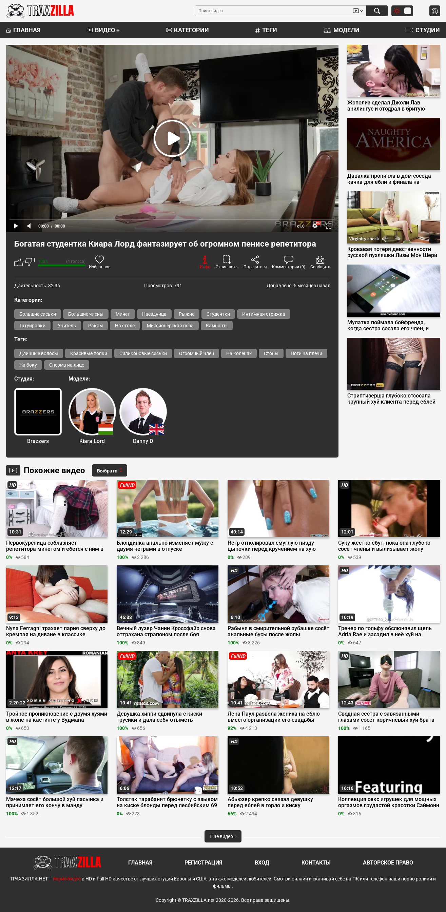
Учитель (67, 325)
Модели (342, 30)
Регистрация (203, 862)
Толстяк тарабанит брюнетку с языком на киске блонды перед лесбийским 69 (167, 802)
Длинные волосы (38, 353)
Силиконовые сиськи (143, 353)
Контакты (316, 862)
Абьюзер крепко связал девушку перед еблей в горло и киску (270, 802)
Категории (187, 30)
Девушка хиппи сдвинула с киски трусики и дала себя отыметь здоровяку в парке (159, 717)
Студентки (218, 314)
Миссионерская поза (170, 325)
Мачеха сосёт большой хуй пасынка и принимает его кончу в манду (54, 802)
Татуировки (32, 325)
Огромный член (196, 353)
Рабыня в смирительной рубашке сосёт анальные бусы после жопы (278, 631)
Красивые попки (88, 353)
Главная (23, 30)
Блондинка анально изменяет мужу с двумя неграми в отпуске (165, 546)
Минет (123, 314)
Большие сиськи (37, 314)
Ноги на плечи (306, 353)
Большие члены (85, 314)
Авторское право (388, 862)
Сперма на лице (66, 365)
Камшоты (217, 325)
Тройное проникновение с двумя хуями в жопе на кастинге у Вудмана (56, 717)
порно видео (67, 878)
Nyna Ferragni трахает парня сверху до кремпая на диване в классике (55, 631)
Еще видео (223, 836)
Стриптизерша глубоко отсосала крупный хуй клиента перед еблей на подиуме (391, 399)
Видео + (103, 30)
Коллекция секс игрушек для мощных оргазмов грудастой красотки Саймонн (388, 802)
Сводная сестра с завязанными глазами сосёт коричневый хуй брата (386, 717)
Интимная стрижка (263, 314)
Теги (266, 30)
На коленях (239, 353)
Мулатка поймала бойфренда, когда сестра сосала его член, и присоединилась (388, 325)
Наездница (154, 314)
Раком (95, 325)
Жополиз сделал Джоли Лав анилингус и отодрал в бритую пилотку (386, 106)
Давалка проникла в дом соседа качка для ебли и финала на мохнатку (389, 179)
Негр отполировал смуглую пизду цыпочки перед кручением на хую (272, 546)
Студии (423, 30)
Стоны (271, 353)
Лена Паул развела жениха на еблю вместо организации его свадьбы (274, 717)
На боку (28, 365)
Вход (262, 862)
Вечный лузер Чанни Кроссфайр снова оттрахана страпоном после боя (166, 631)
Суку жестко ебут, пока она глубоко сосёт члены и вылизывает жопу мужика (384, 546)
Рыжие (186, 314)
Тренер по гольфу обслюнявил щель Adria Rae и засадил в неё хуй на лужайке (385, 631)
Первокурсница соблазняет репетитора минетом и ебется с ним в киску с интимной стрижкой (54, 546)
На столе (125, 325)
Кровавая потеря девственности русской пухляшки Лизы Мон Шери (392, 252)
